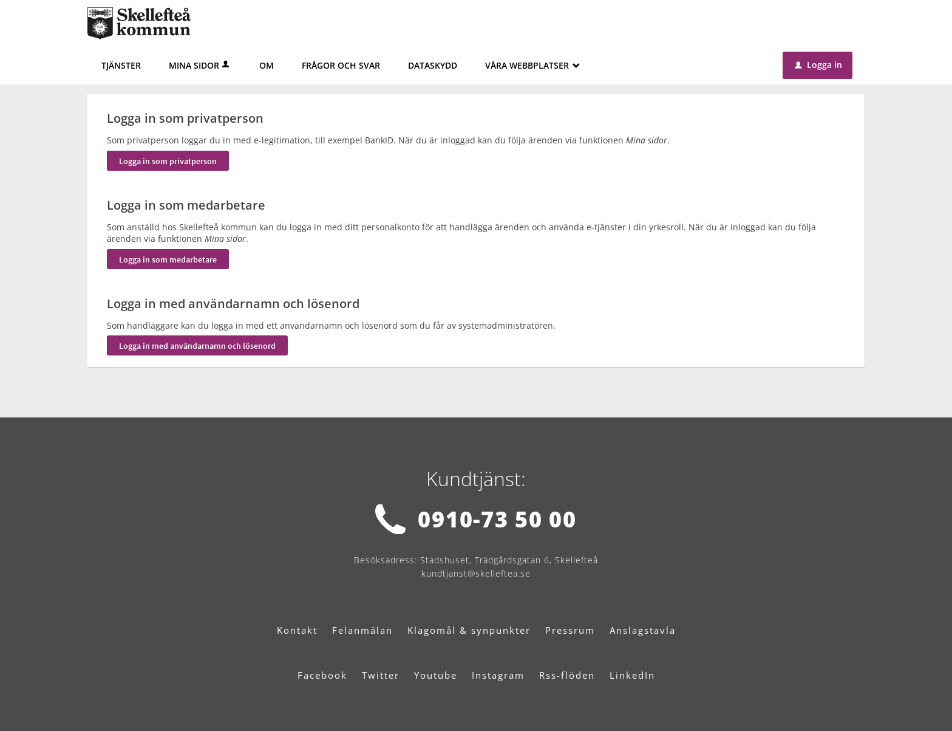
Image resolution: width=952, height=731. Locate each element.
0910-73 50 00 (497, 519)
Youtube (435, 675)
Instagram (498, 675)
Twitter (380, 675)
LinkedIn (632, 675)
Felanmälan (362, 630)
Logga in (818, 64)
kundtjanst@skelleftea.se (476, 573)
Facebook (322, 675)
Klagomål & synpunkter (469, 630)
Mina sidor (200, 65)
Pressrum (570, 630)
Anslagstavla (643, 630)
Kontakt (297, 630)
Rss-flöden (567, 675)
